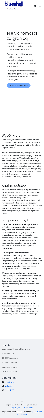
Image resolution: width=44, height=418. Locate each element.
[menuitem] (16, 407)
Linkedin (8, 386)
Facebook (9, 382)
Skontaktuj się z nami (19, 85)
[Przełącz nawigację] (39, 5)
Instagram (9, 390)
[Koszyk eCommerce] (35, 6)
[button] (22, 401)
